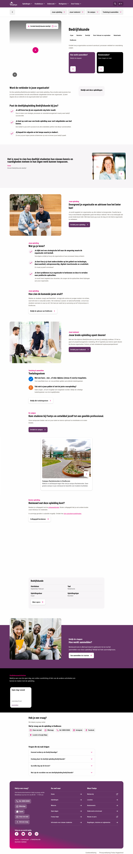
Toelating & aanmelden (110, 12)
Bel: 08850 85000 (63, 730)
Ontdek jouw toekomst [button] (79, 349)
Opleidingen (66, 800)
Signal (19, 812)
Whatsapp (49, 730)
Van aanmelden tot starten (81, 655)
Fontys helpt (66, 817)
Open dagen (66, 811)
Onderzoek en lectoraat (102, 811)
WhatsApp (20, 806)
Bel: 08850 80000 (23, 801)
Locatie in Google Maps (38, 735)
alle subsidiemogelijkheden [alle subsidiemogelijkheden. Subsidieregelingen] (72, 513)
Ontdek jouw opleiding (79, 224)
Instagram (77, 730)
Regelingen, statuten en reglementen (102, 822)
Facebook (89, 730)
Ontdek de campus (38, 430)
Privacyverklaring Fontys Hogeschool (111, 853)
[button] (115, 4)
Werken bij (102, 794)
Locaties (102, 800)
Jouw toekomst (74, 12)
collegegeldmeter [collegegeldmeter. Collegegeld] (53, 507)
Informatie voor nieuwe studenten (66, 822)
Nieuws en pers (102, 817)
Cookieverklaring (91, 853)
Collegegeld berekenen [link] (39, 519)
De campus (91, 12)
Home (66, 794)
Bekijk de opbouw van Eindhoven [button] (43, 311)
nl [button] (120, 4)
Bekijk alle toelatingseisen (40, 401)
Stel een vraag (22, 822)
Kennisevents (102, 805)
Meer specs (38, 602)
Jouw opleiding (57, 12)
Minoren (66, 805)
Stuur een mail (36, 730)
